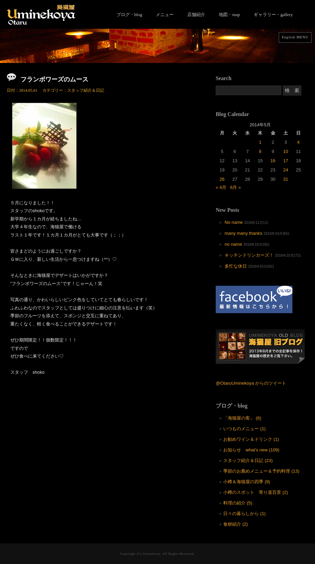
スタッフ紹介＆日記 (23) (248, 460)
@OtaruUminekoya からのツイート (251, 383)
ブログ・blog (129, 14)
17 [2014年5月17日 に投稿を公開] (285, 160)
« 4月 (221, 187)
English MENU (295, 37)
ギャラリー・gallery (273, 14)
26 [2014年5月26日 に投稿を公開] (222, 179)
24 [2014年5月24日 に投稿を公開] (285, 169)
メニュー (165, 14)
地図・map (229, 14)
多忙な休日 (236, 266)
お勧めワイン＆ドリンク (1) (251, 439)
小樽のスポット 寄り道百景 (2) (255, 492)
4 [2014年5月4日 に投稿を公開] (298, 142)
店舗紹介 (196, 14)
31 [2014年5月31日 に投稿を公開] (285, 179)
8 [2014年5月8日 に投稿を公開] (260, 151)
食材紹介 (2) (235, 524)
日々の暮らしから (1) (244, 513)
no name (233, 244)
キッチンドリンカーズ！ (249, 255)
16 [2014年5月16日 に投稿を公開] (273, 160)
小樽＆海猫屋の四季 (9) (246, 481)
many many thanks (243, 233)
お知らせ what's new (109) (251, 449)
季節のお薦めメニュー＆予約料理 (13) (261, 471)
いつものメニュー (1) (244, 428)
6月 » (235, 187)
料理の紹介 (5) (237, 502)
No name (234, 222)
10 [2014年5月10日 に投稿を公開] (285, 151)
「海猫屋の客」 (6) (242, 418)
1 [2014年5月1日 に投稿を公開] (260, 142)
